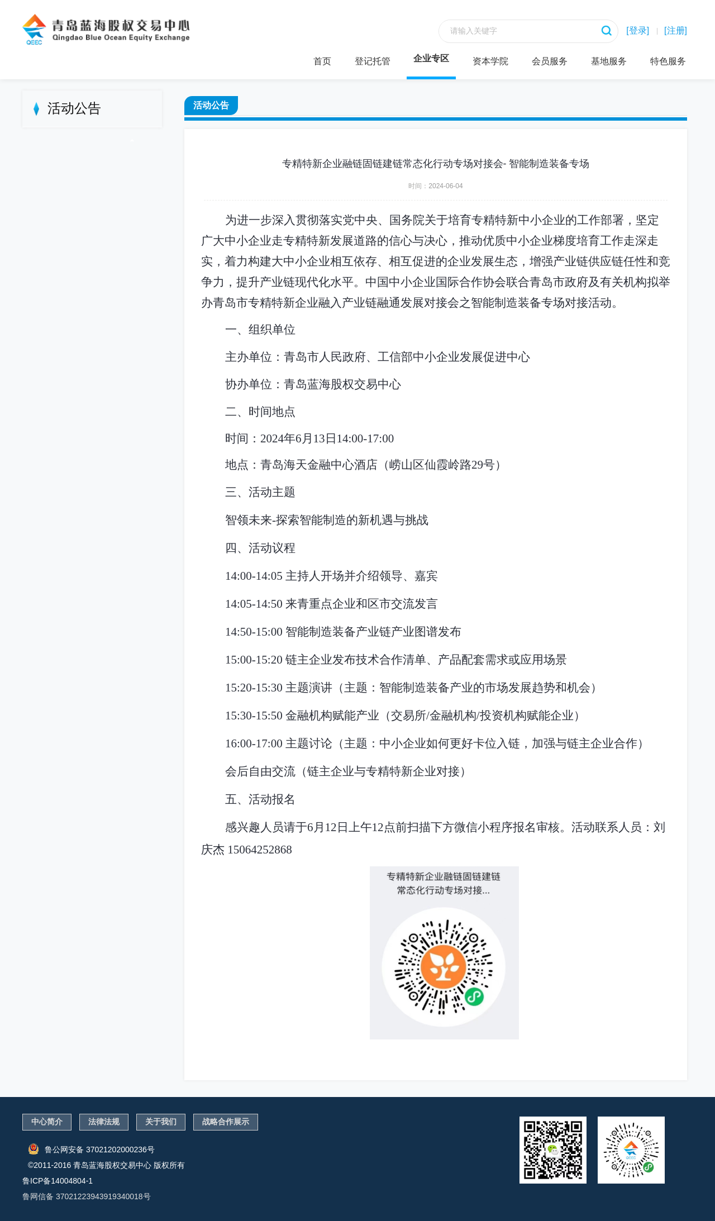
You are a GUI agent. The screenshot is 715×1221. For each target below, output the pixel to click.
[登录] (637, 30)
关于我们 (161, 1121)
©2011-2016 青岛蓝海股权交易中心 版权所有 (106, 1165)
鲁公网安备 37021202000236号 (91, 1149)
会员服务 (550, 61)
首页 (322, 61)
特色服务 (668, 61)
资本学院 (490, 61)
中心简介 (47, 1121)
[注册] (675, 30)
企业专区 (431, 58)
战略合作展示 (225, 1121)
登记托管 (372, 61)
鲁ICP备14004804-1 (57, 1180)
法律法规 (104, 1121)
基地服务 (609, 61)
